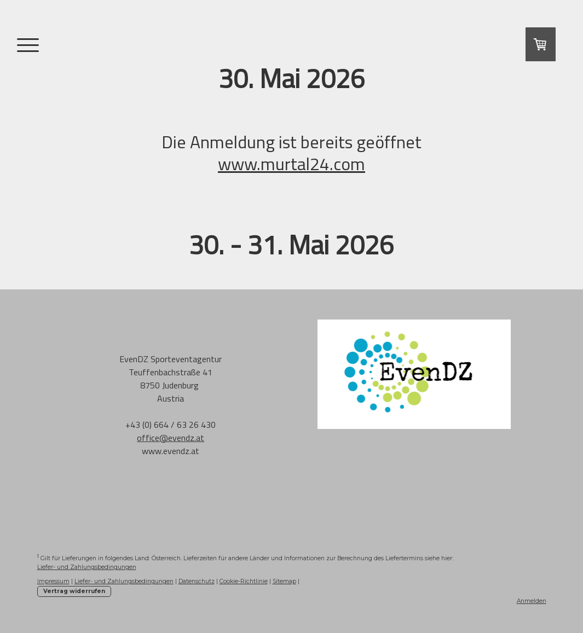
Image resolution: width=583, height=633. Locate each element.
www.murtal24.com (291, 163)
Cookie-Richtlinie (244, 581)
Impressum (53, 581)
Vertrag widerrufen (74, 591)
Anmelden (531, 601)
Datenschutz (196, 581)
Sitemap (284, 581)
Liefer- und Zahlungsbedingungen (86, 567)
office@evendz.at (170, 437)
